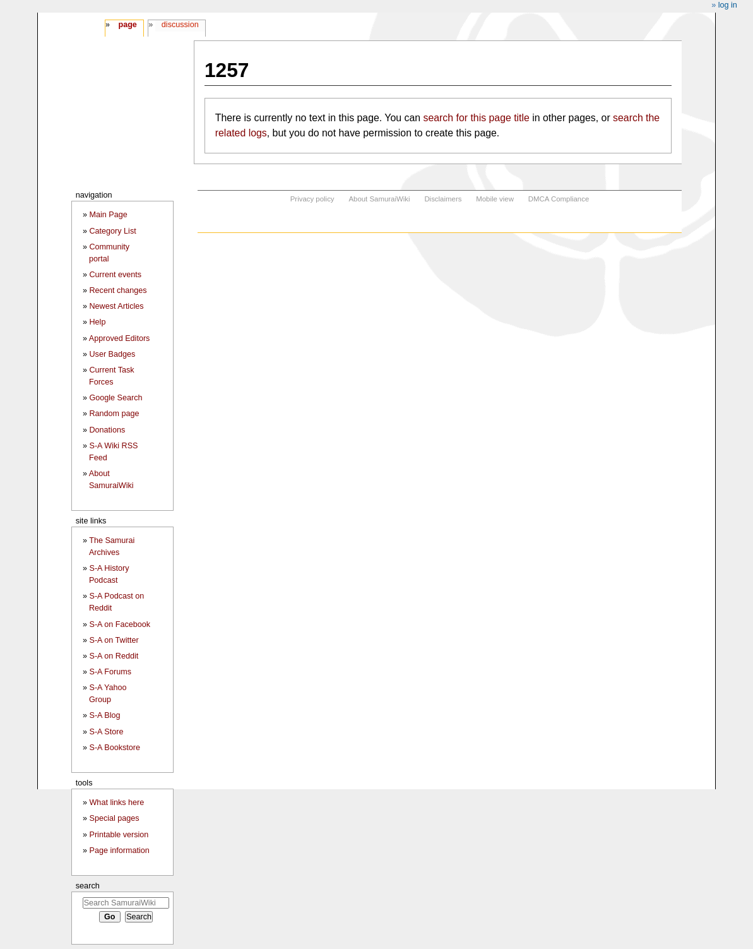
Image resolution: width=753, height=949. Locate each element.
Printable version (118, 834)
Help (97, 322)
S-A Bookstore (114, 747)
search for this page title (476, 117)
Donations (107, 430)
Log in (727, 5)
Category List (112, 231)
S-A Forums (110, 671)
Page (127, 24)
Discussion (180, 24)
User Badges (112, 354)
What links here (116, 802)
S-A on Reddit (113, 656)
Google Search (115, 397)
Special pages (114, 818)
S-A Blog (104, 715)
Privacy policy (312, 199)
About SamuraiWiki (379, 199)
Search (88, 885)
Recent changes (117, 290)
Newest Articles (116, 306)
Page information (119, 850)
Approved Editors (119, 338)
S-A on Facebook (119, 624)
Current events (115, 274)
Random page (114, 413)
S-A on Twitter (113, 640)
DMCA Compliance (558, 199)
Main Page (108, 214)
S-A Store (106, 731)
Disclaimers (442, 199)
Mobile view (495, 199)
